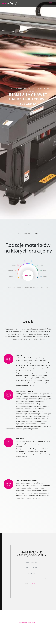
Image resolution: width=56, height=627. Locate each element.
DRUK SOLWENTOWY (25, 391)
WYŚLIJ (31, 583)
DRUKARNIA (33, 234)
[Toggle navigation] (50, 3)
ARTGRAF (24, 234)
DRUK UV (20, 355)
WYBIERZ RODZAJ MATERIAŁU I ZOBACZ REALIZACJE (28, 288)
